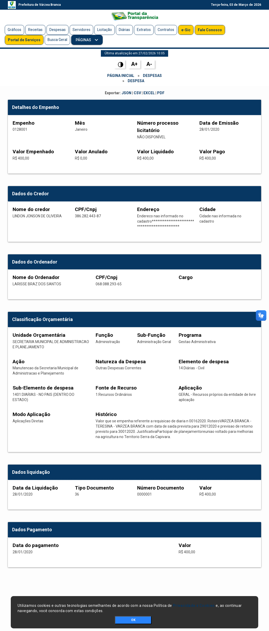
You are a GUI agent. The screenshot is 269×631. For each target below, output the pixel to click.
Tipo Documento (94, 488)
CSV (137, 93)
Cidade (207, 209)
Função (104, 335)
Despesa (136, 81)
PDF (160, 93)
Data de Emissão (219, 123)
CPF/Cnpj (86, 209)
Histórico (106, 414)
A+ (134, 64)
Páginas (84, 40)
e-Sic (185, 30)
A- (149, 64)
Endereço (148, 209)
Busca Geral (57, 40)
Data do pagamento (36, 545)
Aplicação (190, 388)
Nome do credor (31, 209)
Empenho (23, 123)
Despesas (57, 30)
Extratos (144, 30)
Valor (205, 488)
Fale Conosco (210, 30)
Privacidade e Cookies (194, 605)
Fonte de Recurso (116, 388)
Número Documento (160, 488)
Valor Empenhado (33, 152)
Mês (80, 123)
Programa (190, 335)
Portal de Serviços (24, 40)
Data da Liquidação (35, 488)
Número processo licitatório (157, 127)
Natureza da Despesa (121, 362)
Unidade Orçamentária (39, 335)
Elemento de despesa (204, 362)
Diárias (124, 30)
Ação (18, 362)
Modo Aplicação (31, 414)
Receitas (35, 30)
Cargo (186, 277)
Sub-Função (151, 335)
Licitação (104, 30)
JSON (126, 93)
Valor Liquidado (155, 152)
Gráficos (14, 30)
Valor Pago (212, 152)
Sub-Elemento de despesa (43, 388)
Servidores (81, 30)
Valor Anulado (91, 152)
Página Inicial (120, 75)
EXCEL (149, 93)
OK (133, 620)
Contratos (166, 30)
